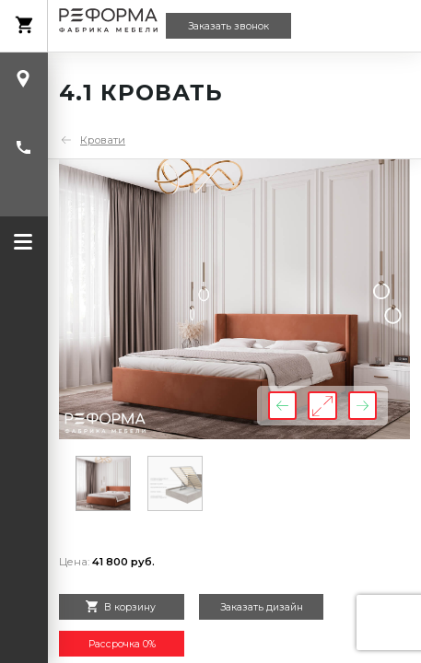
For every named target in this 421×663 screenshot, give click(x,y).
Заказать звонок (228, 26)
